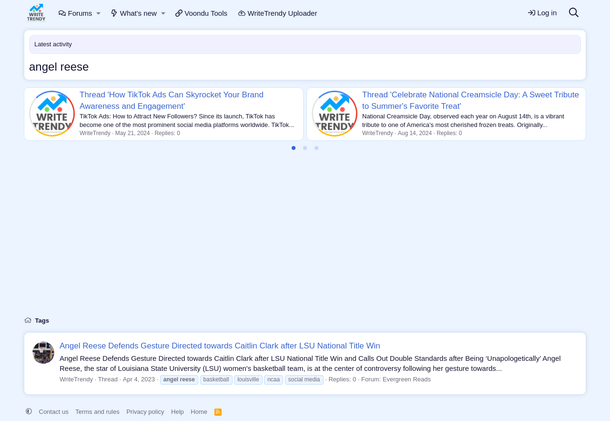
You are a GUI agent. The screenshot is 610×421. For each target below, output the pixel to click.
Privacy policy (145, 411)
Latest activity (53, 44)
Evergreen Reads (407, 379)
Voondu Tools (201, 13)
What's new (134, 13)
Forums (75, 13)
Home (199, 411)
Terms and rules (97, 411)
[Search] (574, 13)
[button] (99, 13)
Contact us (54, 411)
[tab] (293, 148)
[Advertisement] (305, 239)
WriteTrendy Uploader (277, 13)
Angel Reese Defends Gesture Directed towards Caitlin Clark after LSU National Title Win (220, 345)
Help (177, 411)
